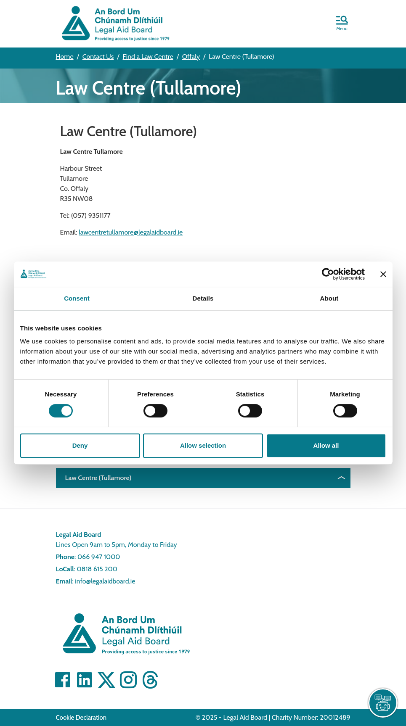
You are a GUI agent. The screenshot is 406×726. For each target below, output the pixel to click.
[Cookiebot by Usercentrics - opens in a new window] (328, 274)
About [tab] (329, 298)
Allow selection (203, 445)
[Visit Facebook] (62, 680)
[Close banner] (383, 274)
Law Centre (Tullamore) (98, 478)
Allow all (326, 445)
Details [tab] (203, 298)
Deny (80, 445)
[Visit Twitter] (106, 680)
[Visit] (128, 680)
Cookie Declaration (81, 717)
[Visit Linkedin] (84, 680)
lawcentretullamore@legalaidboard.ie (131, 232)
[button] (342, 24)
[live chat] (383, 703)
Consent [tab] (77, 298)
